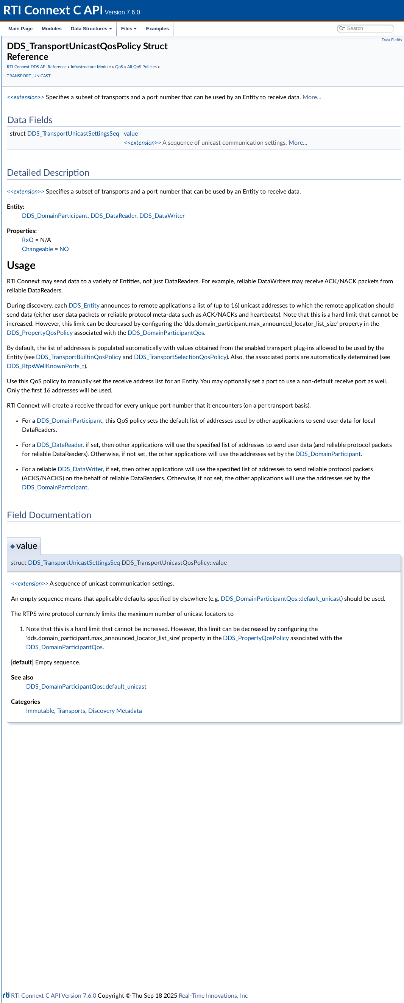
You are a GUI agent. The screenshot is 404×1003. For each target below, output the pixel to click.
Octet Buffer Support (56, 850)
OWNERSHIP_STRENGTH (74, 467)
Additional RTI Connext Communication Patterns (82, 942)
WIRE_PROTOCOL (65, 709)
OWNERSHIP (59, 459)
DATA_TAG (56, 267)
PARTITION (56, 475)
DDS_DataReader (227, 243)
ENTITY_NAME (61, 367)
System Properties (46, 925)
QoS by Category (57, 775)
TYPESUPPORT (61, 684)
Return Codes (47, 175)
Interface (29, 959)
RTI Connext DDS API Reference (57, 84)
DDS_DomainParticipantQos (212, 378)
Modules (52, 28)
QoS (36, 192)
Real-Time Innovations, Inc (213, 996)
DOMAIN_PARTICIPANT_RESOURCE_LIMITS (95, 334)
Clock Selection (49, 134)
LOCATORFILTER (63, 425)
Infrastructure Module (50, 125)
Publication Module (47, 109)
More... (144, 106)
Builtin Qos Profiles (53, 834)
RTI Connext (27, 50)
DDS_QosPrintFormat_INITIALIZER (84, 750)
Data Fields (392, 40)
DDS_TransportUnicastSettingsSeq (187, 143)
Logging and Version (48, 892)
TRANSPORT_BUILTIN (69, 592)
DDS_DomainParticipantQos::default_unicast (185, 681)
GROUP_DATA (60, 392)
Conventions (33, 75)
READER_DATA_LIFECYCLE (75, 517)
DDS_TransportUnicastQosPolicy (87, 650)
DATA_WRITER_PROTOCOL (76, 275)
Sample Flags (46, 809)
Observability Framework (54, 909)
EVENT (51, 375)
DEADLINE (56, 300)
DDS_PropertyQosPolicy (350, 369)
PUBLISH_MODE (63, 509)
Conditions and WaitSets (60, 792)
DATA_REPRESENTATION (73, 259)
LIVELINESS (57, 417)
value (244, 143)
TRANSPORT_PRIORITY (71, 617)
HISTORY (54, 384)
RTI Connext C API (28, 42)
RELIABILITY (58, 534)
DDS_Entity (197, 333)
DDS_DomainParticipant (168, 243)
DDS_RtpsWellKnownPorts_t (159, 421)
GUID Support (48, 150)
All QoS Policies (55, 200)
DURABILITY (58, 342)
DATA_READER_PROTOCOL (76, 242)
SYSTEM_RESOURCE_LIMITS (77, 559)
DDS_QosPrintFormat (68, 725)
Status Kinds (45, 184)
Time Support (47, 142)
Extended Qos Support (70, 717)
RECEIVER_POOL (63, 525)
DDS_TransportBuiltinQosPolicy (311, 403)
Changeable (151, 276)
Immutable (154, 793)
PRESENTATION (62, 484)
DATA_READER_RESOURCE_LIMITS (85, 250)
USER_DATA (57, 692)
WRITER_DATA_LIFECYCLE (75, 700)
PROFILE (53, 492)
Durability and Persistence (55, 917)
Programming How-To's (46, 950)
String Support (48, 867)
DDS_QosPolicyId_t (66, 767)
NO (178, 276)
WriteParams (46, 817)
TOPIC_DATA (58, 575)
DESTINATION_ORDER (71, 309)
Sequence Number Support (63, 159)
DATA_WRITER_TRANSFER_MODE (84, 292)
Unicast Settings (68, 642)
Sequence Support (52, 859)
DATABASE (56, 234)
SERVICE (53, 550)
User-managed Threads (58, 842)
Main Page (20, 28)
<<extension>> (139, 97)
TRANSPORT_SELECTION (73, 625)
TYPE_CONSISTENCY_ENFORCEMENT (89, 675)
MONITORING (60, 442)
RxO (141, 267)
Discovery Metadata (229, 793)
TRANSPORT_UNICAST (70, 634)
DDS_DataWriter (275, 243)
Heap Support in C (53, 825)
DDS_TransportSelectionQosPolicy (166, 412)
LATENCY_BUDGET (66, 400)
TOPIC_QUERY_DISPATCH (74, 584)
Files (129, 28)
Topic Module (40, 100)
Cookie (39, 800)
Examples (157, 28)
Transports (37, 875)
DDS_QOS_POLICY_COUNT (76, 759)
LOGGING (55, 434)
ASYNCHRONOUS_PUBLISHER (80, 209)
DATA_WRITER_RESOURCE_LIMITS (85, 284)
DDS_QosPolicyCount (68, 734)
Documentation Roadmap (49, 67)
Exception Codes (50, 167)
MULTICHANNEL (63, 450)
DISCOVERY (58, 317)
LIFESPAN (55, 409)
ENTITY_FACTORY (65, 359)
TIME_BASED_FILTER (68, 567)
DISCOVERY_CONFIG (69, 325)
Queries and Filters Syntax (55, 884)
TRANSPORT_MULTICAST (74, 600)
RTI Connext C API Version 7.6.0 (53, 996)
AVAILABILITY (59, 217)
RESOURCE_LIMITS (66, 542)
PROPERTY (56, 500)
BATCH (52, 225)
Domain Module (44, 92)
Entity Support (48, 784)
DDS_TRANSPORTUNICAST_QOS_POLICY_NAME (108, 667)
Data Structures (91, 28)
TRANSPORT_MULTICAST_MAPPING (87, 609)
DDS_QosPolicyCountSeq (73, 742)
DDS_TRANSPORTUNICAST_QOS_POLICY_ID (103, 659)
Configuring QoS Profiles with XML (65, 934)
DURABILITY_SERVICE (70, 350)
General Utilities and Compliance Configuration (80, 900)
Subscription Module (49, 117)
